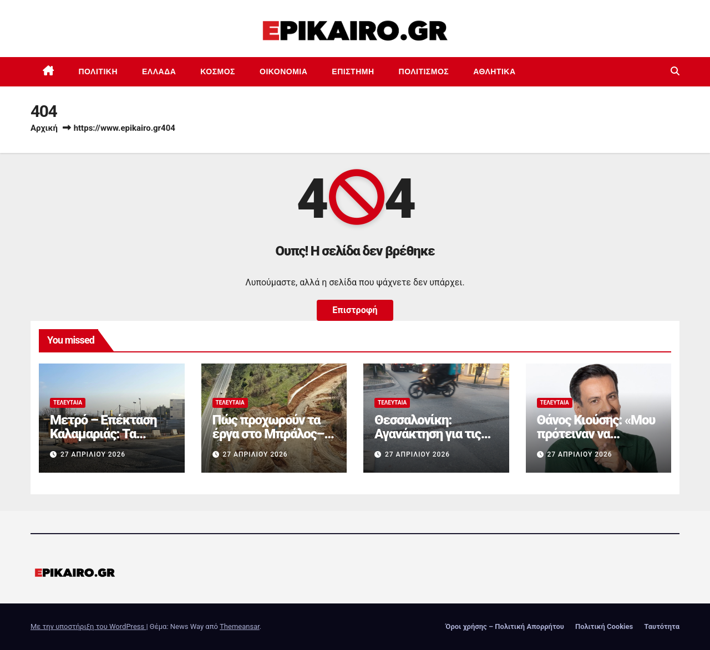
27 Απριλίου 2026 (92, 454)
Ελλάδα (159, 71)
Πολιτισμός (424, 71)
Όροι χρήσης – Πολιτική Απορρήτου (504, 626)
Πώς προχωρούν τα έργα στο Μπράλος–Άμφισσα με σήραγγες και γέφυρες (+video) (274, 440)
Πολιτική (98, 71)
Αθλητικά (494, 71)
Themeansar (240, 626)
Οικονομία (283, 71)
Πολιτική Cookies (604, 626)
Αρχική (44, 128)
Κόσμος (217, 71)
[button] (675, 71)
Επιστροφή (354, 310)
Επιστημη (353, 71)
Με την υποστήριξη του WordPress (88, 626)
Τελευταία (67, 403)
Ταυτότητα (661, 626)
